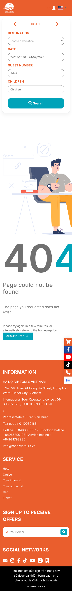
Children (16, 81)
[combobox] (36, 39)
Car (5, 492)
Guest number (20, 65)
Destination (18, 33)
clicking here (15, 336)
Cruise (7, 474)
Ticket (7, 498)
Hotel (6, 468)
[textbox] (36, 41)
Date (12, 49)
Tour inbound (12, 480)
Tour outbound (13, 486)
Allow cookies (36, 586)
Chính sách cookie (45, 580)
